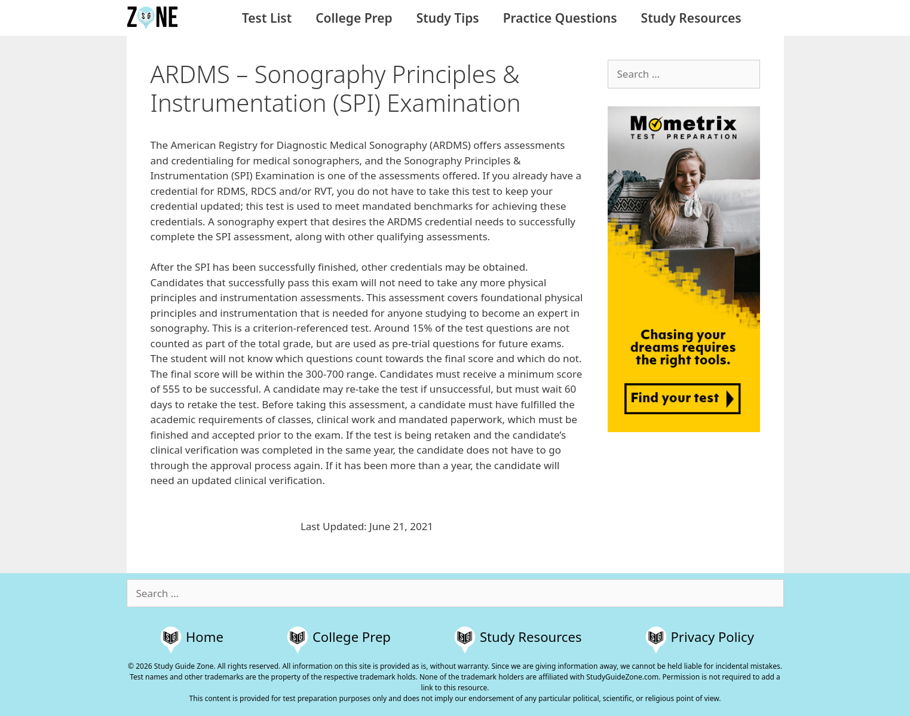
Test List (267, 18)
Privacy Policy (712, 636)
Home (204, 636)
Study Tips (447, 18)
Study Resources (691, 18)
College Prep (353, 18)
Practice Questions (560, 18)
